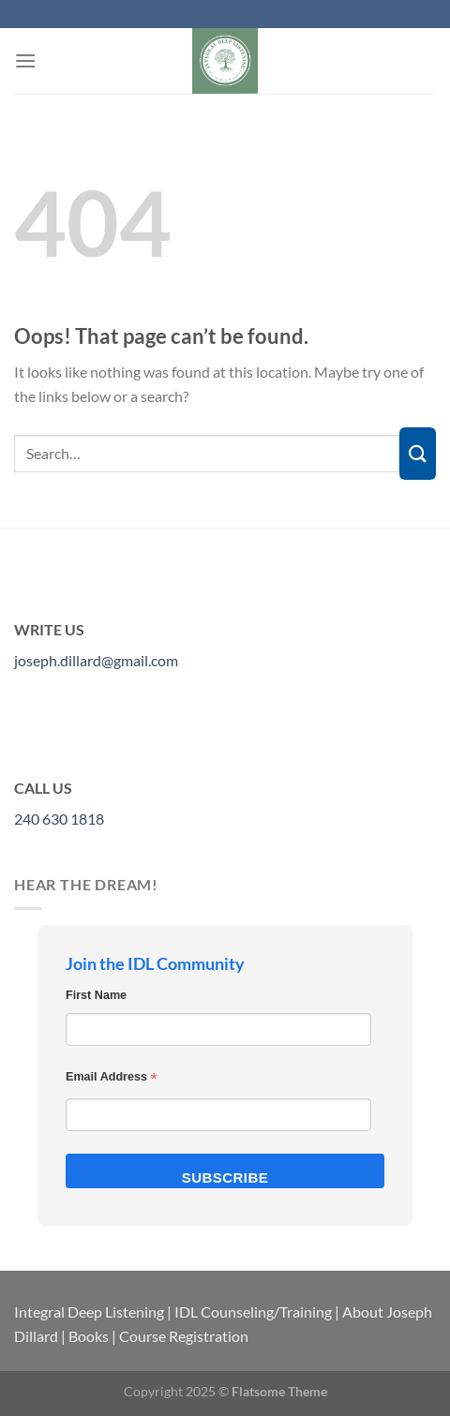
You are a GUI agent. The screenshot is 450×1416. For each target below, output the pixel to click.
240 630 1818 (59, 818)
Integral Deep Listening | (93, 1311)
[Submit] (417, 453)
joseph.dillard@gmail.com (96, 660)
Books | (92, 1336)
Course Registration (183, 1336)
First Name (96, 995)
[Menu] (25, 60)
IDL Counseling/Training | (256, 1311)
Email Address (112, 1079)
